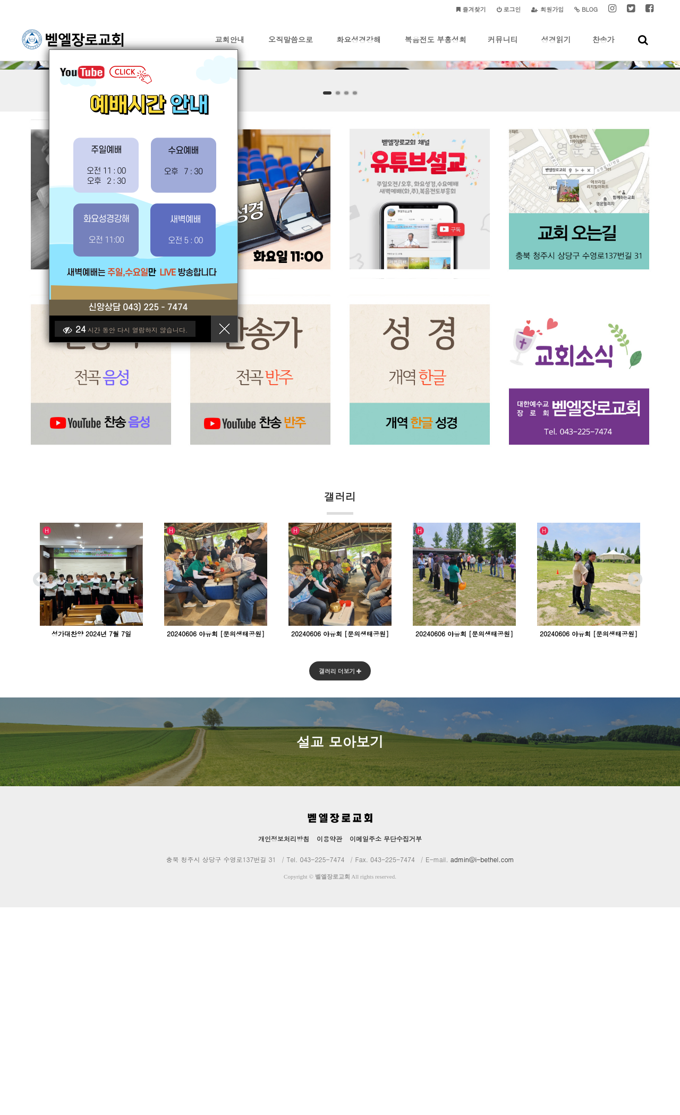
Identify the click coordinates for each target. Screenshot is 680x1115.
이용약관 (329, 1046)
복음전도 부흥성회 (436, 47)
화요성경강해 (358, 47)
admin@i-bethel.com (482, 1066)
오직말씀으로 (290, 47)
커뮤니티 (502, 47)
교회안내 (230, 47)
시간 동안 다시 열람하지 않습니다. (129, 333)
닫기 (228, 332)
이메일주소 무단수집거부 (386, 1046)
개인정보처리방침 (283, 1046)
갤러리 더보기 (339, 878)
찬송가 (603, 47)
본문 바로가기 (0, 0)
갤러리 (340, 709)
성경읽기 (556, 47)
